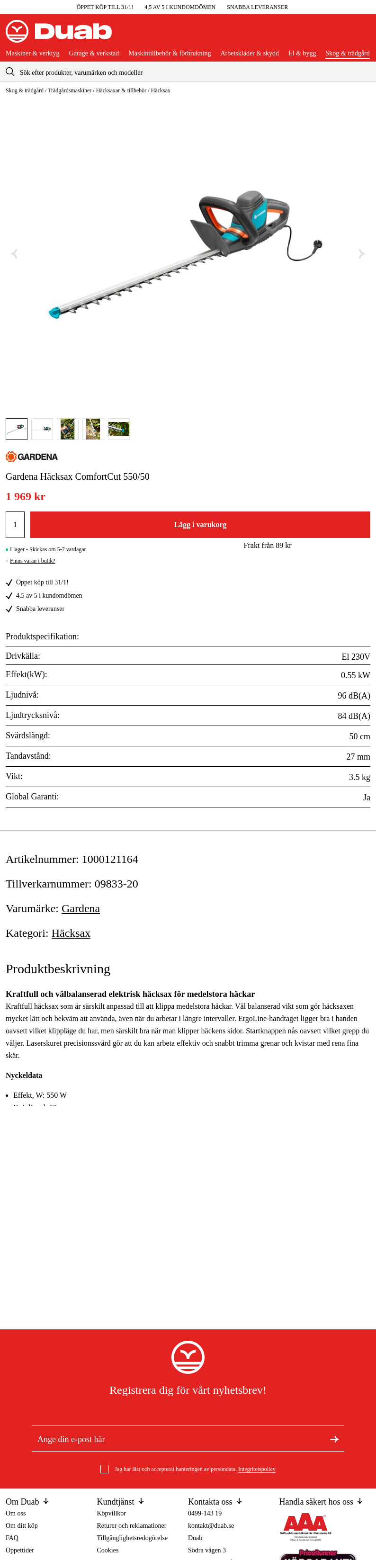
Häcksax (160, 90)
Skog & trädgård (347, 53)
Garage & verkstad (94, 53)
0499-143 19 (205, 1513)
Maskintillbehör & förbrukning (169, 53)
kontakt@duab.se (211, 1525)
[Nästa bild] (361, 254)
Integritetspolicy (257, 1469)
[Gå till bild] (16, 429)
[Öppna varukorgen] (362, 35)
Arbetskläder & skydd (249, 53)
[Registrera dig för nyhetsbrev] (334, 1438)
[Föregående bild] (14, 254)
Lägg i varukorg (200, 524)
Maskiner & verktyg (33, 53)
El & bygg (302, 53)
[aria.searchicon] (10, 71)
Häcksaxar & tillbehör (121, 90)
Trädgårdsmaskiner (69, 90)
